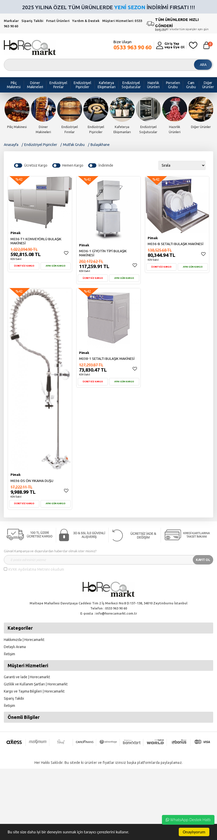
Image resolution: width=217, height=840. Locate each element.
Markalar (11, 20)
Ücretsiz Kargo (35, 165)
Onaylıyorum (194, 832)
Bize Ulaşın (132, 45)
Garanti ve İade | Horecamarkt (27, 677)
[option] (17, 113)
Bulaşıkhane (100, 145)
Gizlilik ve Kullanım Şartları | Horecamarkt (36, 684)
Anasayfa (11, 145)
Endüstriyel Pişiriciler (40, 145)
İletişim (9, 654)
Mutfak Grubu (74, 145)
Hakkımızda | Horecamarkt (24, 640)
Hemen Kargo (72, 165)
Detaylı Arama (15, 647)
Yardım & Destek (85, 20)
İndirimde (105, 165)
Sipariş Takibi (32, 20)
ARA (203, 65)
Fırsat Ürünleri (58, 20)
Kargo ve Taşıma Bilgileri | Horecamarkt (34, 691)
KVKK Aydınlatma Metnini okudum (36, 569)
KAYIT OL (203, 559)
